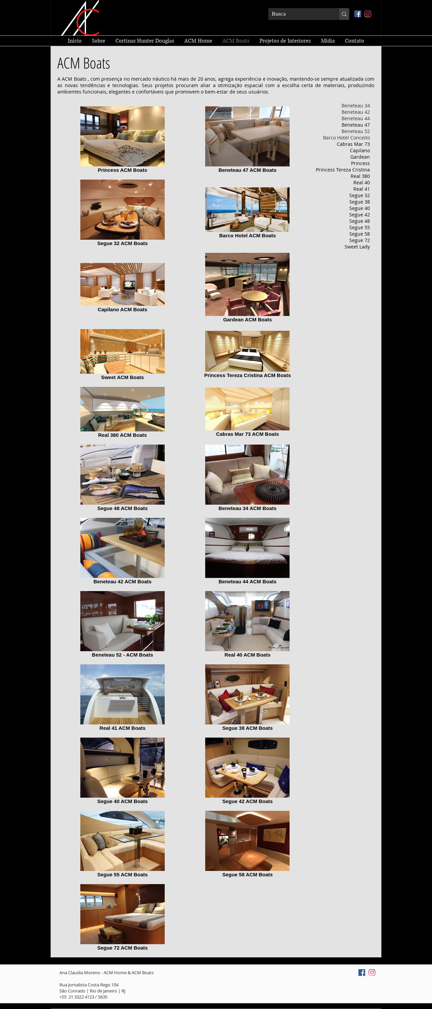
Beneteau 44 (356, 118)
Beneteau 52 (356, 131)
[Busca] (298, 14)
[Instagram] (367, 13)
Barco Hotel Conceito (346, 137)
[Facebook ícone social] (357, 13)
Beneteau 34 (356, 105)
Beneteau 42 (356, 112)
